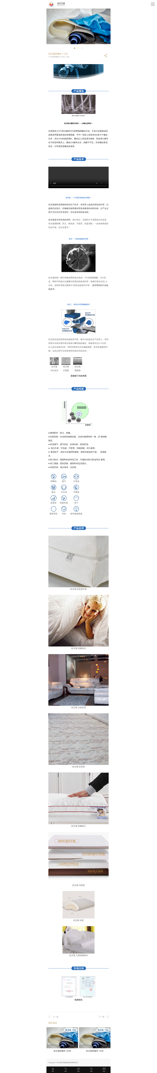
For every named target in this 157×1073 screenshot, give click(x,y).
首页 (53, 1071)
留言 (104, 1071)
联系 (91, 1071)
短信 (78, 1071)
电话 (65, 1071)
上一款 (56, 1017)
